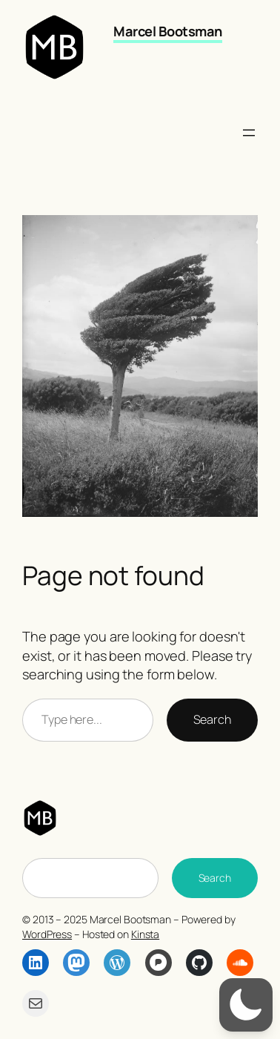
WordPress (47, 934)
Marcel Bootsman (167, 31)
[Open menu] (249, 133)
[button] (246, 1005)
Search (212, 719)
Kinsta (145, 934)
